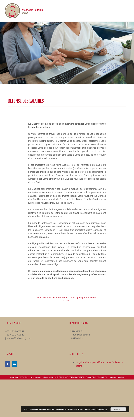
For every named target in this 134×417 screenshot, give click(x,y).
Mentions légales (117, 377)
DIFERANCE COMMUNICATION (71, 377)
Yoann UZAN (102, 377)
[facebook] (7, 364)
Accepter (118, 409)
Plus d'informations (99, 409)
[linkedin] (14, 364)
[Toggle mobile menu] (127, 5)
